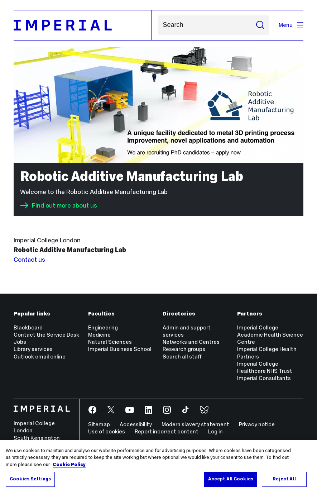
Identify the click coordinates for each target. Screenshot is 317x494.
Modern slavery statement (195, 424)
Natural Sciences (110, 341)
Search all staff (182, 356)
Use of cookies (106, 431)
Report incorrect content (166, 431)
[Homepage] (83, 25)
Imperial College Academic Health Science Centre (270, 335)
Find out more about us (58, 205)
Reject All (284, 479)
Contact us (29, 259)
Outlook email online (40, 356)
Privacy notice (257, 424)
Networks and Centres (191, 341)
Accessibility (136, 424)
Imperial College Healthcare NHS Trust (264, 367)
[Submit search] (260, 25)
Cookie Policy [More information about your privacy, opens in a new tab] (69, 464)
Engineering (103, 327)
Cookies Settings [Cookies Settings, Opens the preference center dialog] (30, 479)
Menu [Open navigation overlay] (291, 25)
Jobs (20, 341)
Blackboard (28, 327)
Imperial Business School (120, 349)
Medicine (99, 334)
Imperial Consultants (264, 378)
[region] (158, 467)
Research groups (184, 349)
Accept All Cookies (230, 479)
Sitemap (99, 424)
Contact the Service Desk (46, 334)
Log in (215, 431)
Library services (33, 349)
